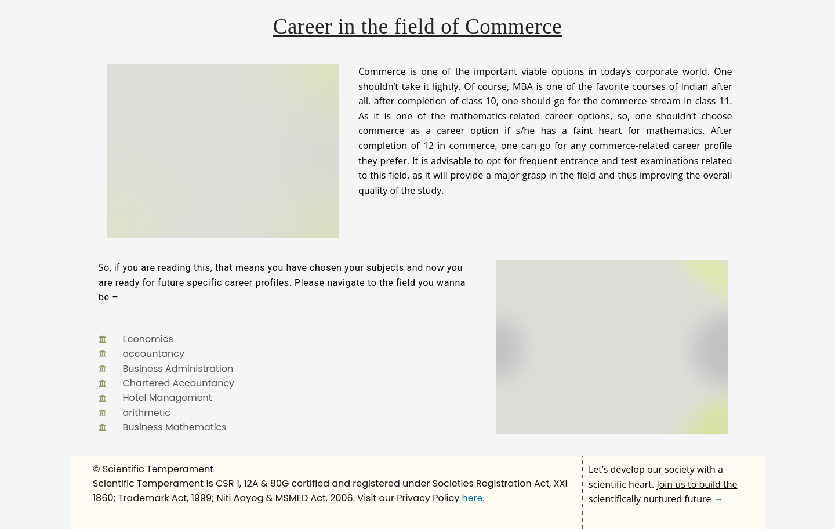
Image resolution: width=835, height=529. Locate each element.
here (472, 498)
